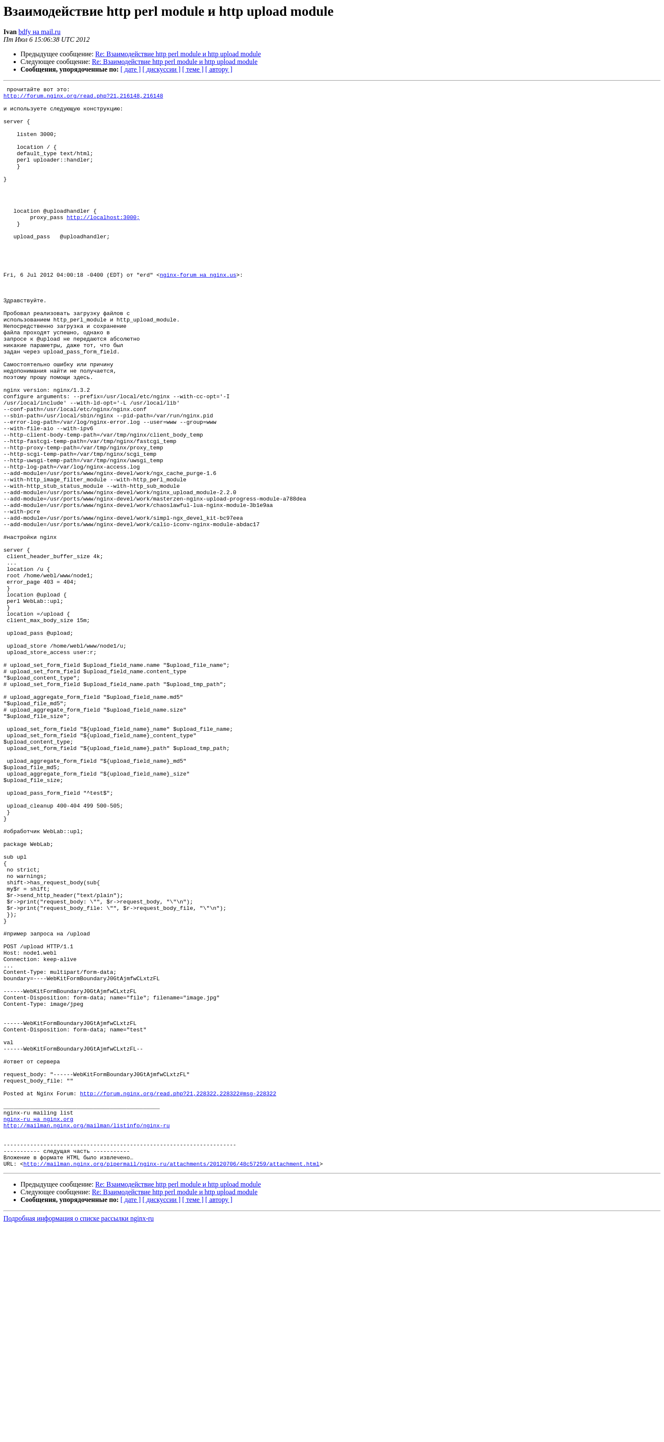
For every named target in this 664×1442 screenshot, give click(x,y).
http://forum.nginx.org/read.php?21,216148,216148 (83, 98)
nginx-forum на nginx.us (198, 313)
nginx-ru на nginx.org (38, 1326)
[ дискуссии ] (161, 69)
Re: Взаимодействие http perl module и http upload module (178, 54)
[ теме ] (192, 69)
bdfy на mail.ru (39, 31)
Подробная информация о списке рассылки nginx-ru (78, 1434)
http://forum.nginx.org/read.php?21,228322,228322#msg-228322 (178, 1295)
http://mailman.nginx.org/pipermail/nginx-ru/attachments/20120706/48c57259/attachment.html (171, 1380)
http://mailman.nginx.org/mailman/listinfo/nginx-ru (86, 1334)
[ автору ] (218, 69)
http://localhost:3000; (103, 244)
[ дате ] (130, 69)
